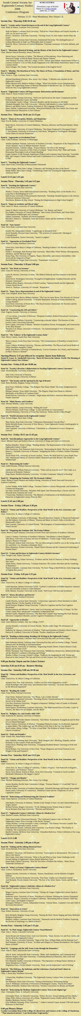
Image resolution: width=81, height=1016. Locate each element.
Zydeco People (51, 9)
